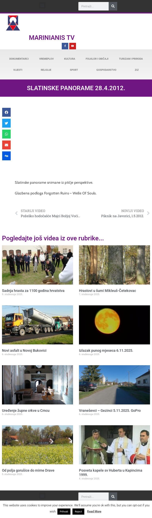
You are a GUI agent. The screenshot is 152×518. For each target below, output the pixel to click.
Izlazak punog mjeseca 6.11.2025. (106, 350)
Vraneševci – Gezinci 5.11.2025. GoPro (110, 410)
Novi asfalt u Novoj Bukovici (24, 350)
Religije (46, 69)
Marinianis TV (52, 37)
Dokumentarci (19, 58)
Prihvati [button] (64, 511)
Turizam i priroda (131, 58)
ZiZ (137, 69)
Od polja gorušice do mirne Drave (28, 470)
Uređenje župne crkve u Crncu (25, 410)
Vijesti (17, 69)
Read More (94, 511)
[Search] (113, 6)
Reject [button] (78, 511)
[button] (42, 5)
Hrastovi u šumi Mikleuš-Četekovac (107, 291)
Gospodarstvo (106, 69)
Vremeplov (46, 58)
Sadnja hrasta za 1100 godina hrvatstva (33, 291)
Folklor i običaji (97, 58)
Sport (74, 69)
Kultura (69, 58)
